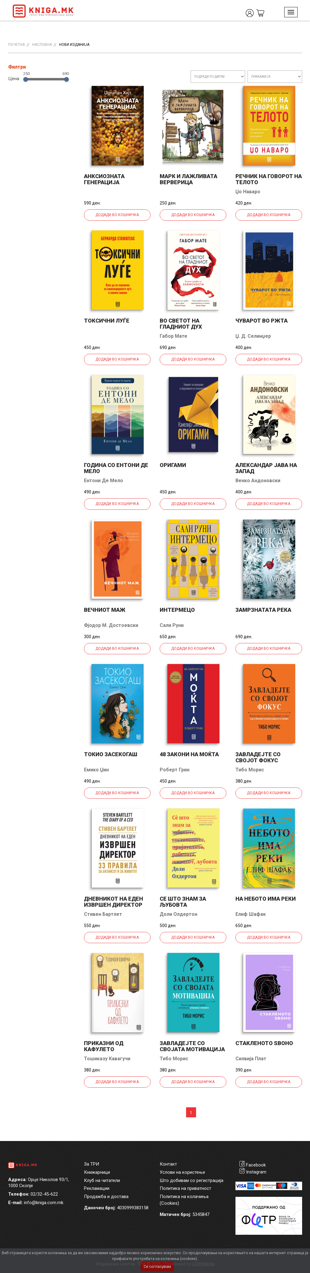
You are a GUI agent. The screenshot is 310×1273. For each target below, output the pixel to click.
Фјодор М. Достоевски (111, 625)
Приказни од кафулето (103, 1046)
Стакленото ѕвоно (264, 1043)
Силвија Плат (250, 1058)
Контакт (168, 1164)
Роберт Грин (174, 770)
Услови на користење (182, 1172)
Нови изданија (74, 44)
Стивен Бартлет (103, 914)
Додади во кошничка (117, 215)
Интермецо (177, 610)
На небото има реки (265, 899)
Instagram (256, 1172)
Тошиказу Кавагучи (107, 1058)
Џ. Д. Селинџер (253, 336)
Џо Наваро (247, 192)
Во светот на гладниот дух (181, 323)
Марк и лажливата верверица (188, 179)
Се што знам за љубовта (183, 902)
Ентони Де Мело (103, 480)
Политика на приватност (185, 1188)
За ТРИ (91, 1164)
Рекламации (96, 1188)
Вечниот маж (104, 610)
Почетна (16, 44)
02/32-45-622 (44, 1194)
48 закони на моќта (189, 754)
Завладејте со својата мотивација (192, 1046)
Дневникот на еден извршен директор (113, 902)
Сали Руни (172, 625)
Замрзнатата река (263, 610)
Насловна (42, 44)
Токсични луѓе (106, 320)
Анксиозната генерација (104, 179)
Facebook (256, 1165)
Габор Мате (173, 336)
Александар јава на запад (266, 468)
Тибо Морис (249, 770)
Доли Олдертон (178, 914)
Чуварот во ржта (261, 320)
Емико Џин (96, 770)
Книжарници (97, 1172)
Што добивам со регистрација (191, 1180)
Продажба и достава (106, 1196)
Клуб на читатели (102, 1180)
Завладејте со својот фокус (258, 757)
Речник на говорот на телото (268, 179)
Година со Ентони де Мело (116, 468)
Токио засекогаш (110, 754)
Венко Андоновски (257, 480)
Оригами (173, 465)
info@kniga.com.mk (43, 1202)
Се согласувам (157, 1266)
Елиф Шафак (250, 914)
